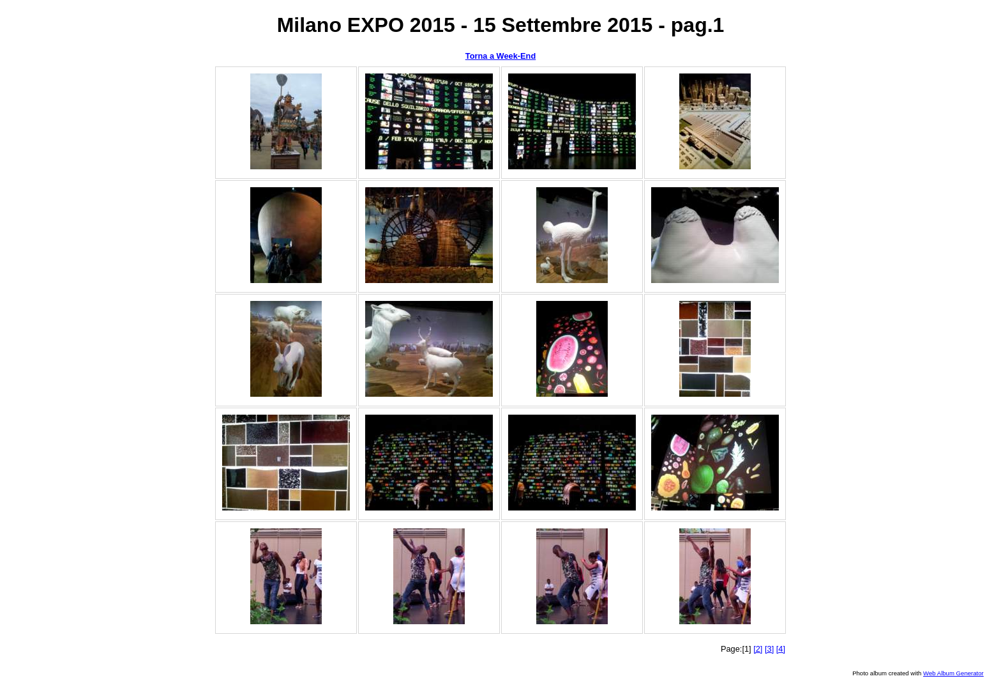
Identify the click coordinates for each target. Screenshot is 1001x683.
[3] (769, 649)
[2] (757, 649)
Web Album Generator (953, 673)
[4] (780, 649)
